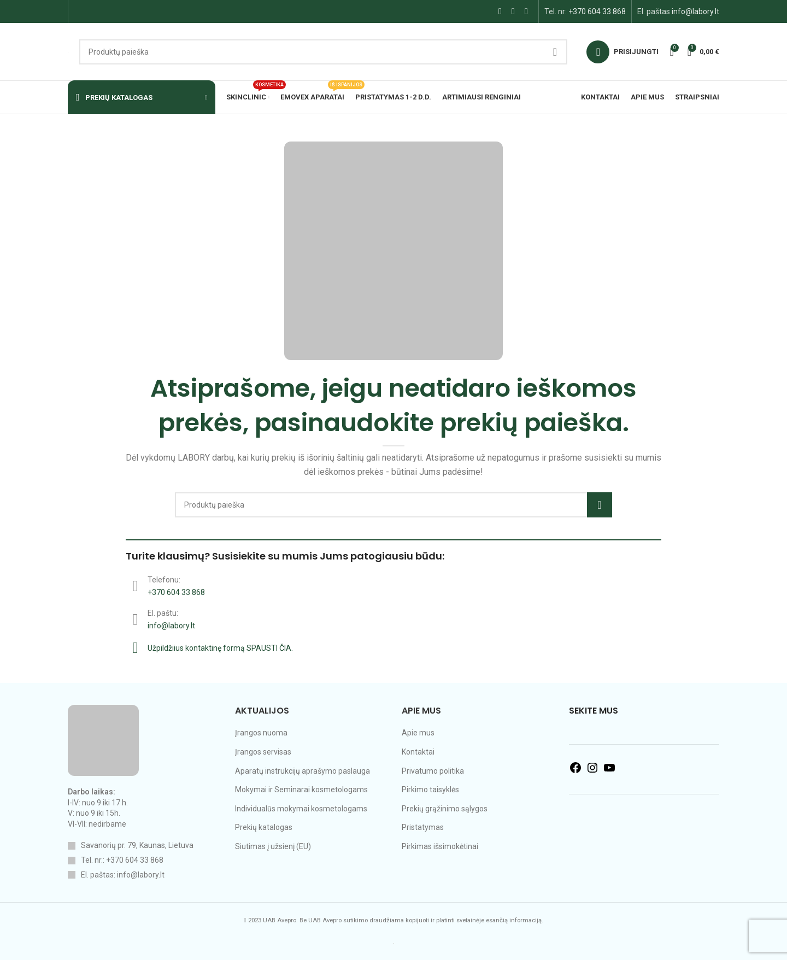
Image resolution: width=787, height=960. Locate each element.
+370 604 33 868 (597, 11)
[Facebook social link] (500, 11)
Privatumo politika (433, 771)
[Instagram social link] (513, 11)
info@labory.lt (695, 11)
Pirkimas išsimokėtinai (440, 846)
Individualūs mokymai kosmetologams (301, 808)
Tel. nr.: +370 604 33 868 (122, 860)
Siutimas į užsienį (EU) (273, 846)
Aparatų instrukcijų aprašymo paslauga (302, 771)
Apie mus (418, 732)
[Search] (323, 51)
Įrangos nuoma (261, 732)
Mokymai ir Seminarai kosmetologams (301, 789)
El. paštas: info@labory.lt (123, 874)
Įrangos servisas (263, 751)
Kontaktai (418, 751)
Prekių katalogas (263, 827)
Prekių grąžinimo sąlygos (445, 808)
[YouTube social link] (526, 11)
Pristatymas (423, 827)
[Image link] (103, 739)
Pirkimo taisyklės (430, 789)
